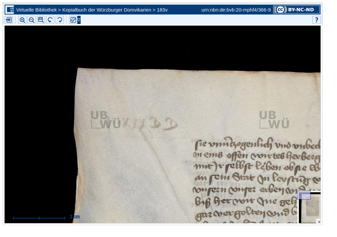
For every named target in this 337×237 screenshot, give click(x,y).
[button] (41, 20)
